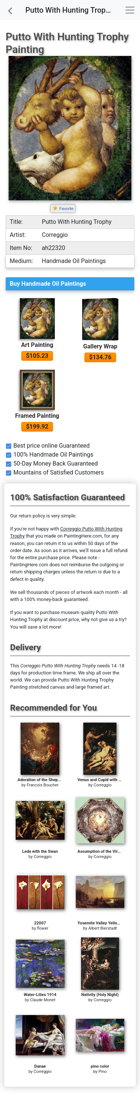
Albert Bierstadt (102, 928)
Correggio (103, 785)
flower (42, 928)
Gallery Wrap (100, 346)
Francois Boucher (43, 785)
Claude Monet (42, 1000)
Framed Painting (37, 415)
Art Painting (37, 344)
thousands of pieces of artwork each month (73, 592)
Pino (103, 1071)
